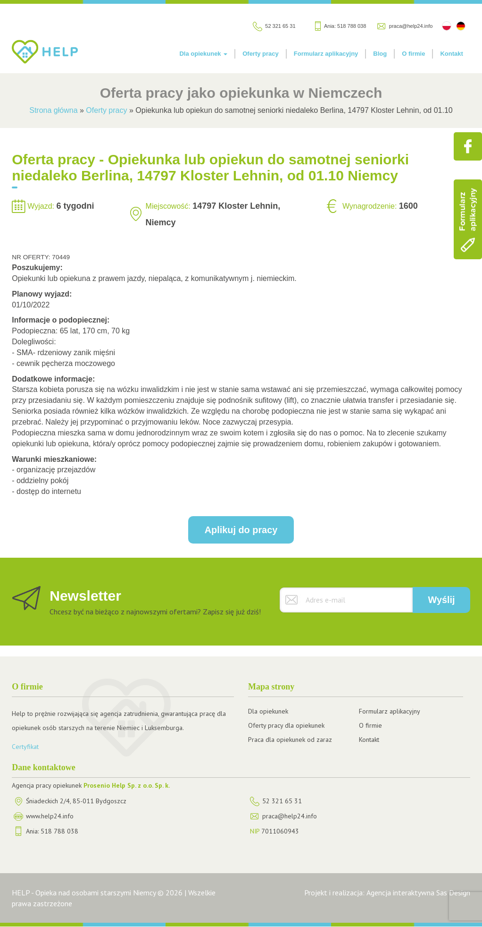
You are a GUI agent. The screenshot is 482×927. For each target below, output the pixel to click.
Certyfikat (25, 746)
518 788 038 (351, 26)
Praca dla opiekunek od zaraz (290, 739)
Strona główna (53, 110)
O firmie (413, 53)
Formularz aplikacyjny (326, 53)
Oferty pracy (260, 53)
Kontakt (451, 53)
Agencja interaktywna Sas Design (418, 892)
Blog (380, 53)
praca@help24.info (411, 26)
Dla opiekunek (203, 53)
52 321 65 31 (280, 26)
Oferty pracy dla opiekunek (286, 725)
